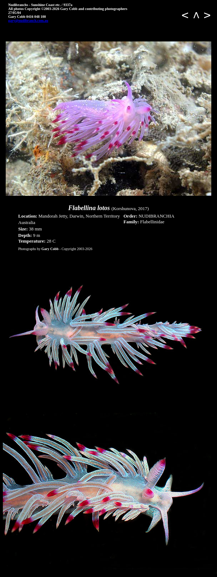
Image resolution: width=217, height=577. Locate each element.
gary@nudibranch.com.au (28, 21)
